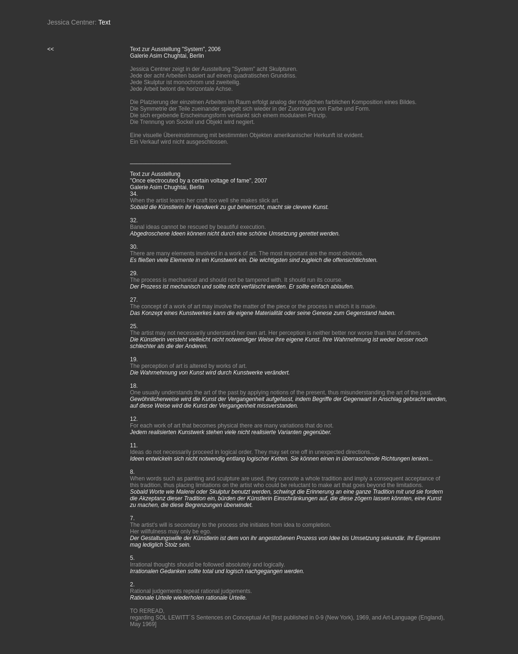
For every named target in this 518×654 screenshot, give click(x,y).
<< (50, 49)
